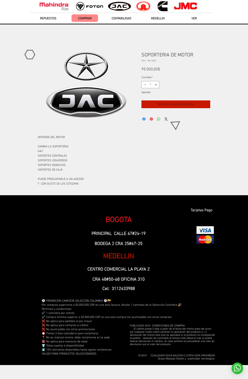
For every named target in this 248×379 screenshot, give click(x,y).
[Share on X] (166, 119)
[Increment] (156, 84)
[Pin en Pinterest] (151, 119)
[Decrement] (144, 84)
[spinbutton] (150, 84)
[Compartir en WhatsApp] (158, 119)
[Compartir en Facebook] (144, 119)
